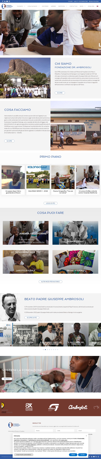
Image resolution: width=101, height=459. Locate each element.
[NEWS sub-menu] (85, 6)
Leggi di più (50, 203)
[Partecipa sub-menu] (67, 6)
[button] (86, 436)
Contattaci (73, 6)
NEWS (81, 6)
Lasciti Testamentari (81, 1)
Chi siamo (20, 6)
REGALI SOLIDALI (94, 1)
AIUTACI (7, 379)
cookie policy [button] (64, 440)
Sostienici (45, 6)
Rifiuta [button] (73, 454)
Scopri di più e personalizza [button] (23, 454)
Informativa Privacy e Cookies (16, 431)
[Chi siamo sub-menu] (25, 6)
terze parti (38, 441)
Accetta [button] (83, 454)
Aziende (53, 6)
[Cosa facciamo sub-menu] (39, 6)
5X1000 (70, 1)
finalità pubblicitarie (31, 444)
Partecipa (61, 6)
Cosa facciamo (32, 6)
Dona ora (91, 6)
